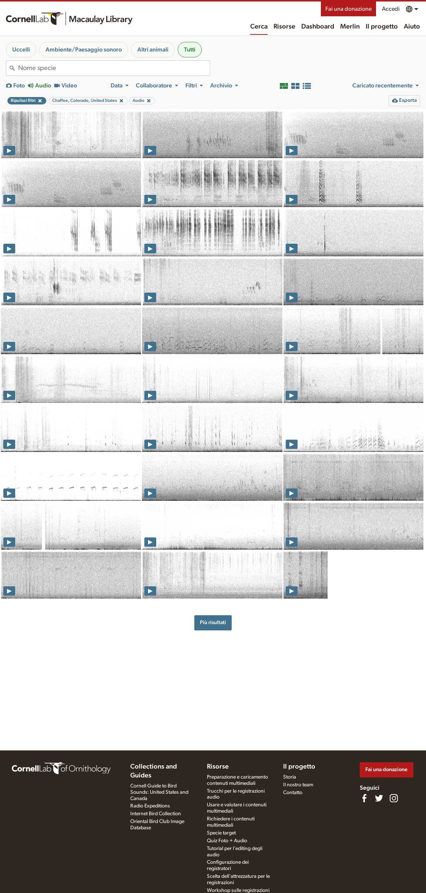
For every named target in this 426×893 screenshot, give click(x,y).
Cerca (259, 26)
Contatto (292, 792)
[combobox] (114, 68)
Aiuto (412, 26)
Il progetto (382, 26)
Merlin (350, 26)
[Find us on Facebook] (364, 798)
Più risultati (213, 622)
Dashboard (317, 26)
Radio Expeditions (150, 806)
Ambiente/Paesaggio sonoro (84, 50)
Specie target (221, 833)
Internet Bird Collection (155, 813)
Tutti (189, 50)
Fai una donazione (348, 9)
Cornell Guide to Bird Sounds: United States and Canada (159, 792)
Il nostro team (298, 784)
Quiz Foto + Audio (227, 840)
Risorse (284, 26)
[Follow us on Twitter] (379, 798)
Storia (289, 777)
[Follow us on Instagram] (393, 798)
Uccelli (21, 50)
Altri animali (152, 50)
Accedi (391, 9)
